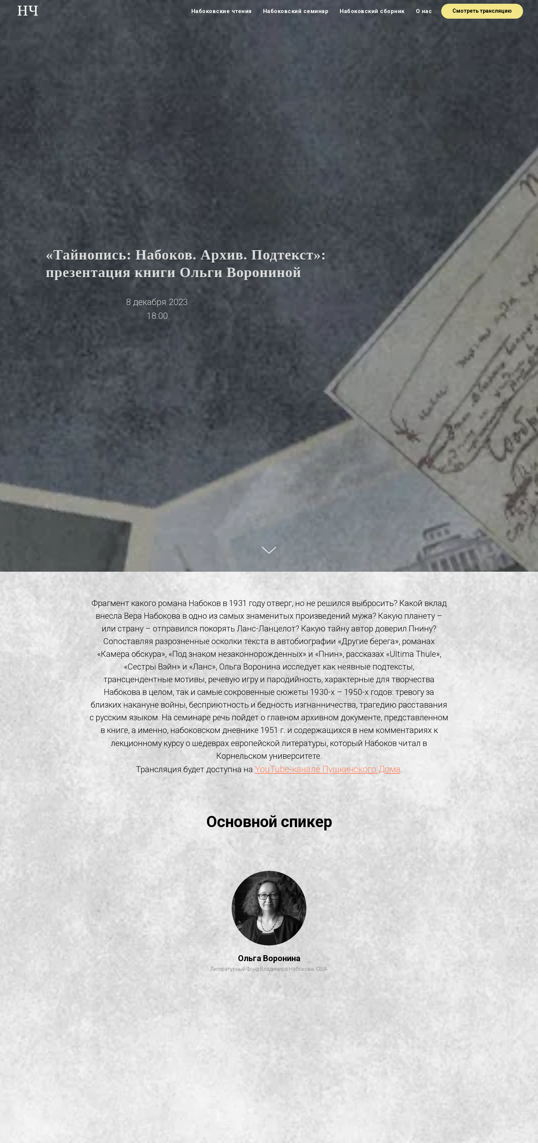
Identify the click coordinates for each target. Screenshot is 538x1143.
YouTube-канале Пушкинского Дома (328, 769)
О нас (424, 11)
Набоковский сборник (372, 11)
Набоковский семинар (296, 11)
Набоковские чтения (221, 11)
